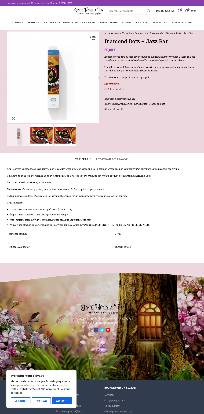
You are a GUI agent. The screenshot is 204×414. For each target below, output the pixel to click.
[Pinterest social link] (122, 108)
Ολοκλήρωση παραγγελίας (118, 410)
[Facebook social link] (114, 108)
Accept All (62, 400)
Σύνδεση (109, 393)
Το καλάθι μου (112, 404)
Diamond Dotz (157, 102)
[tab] (83, 156)
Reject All (41, 400)
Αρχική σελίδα (111, 32)
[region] (41, 389)
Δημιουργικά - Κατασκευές (149, 32)
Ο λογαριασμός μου (114, 399)
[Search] (130, 13)
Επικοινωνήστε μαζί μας (69, 410)
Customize (21, 400)
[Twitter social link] (118, 108)
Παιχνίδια (127, 32)
